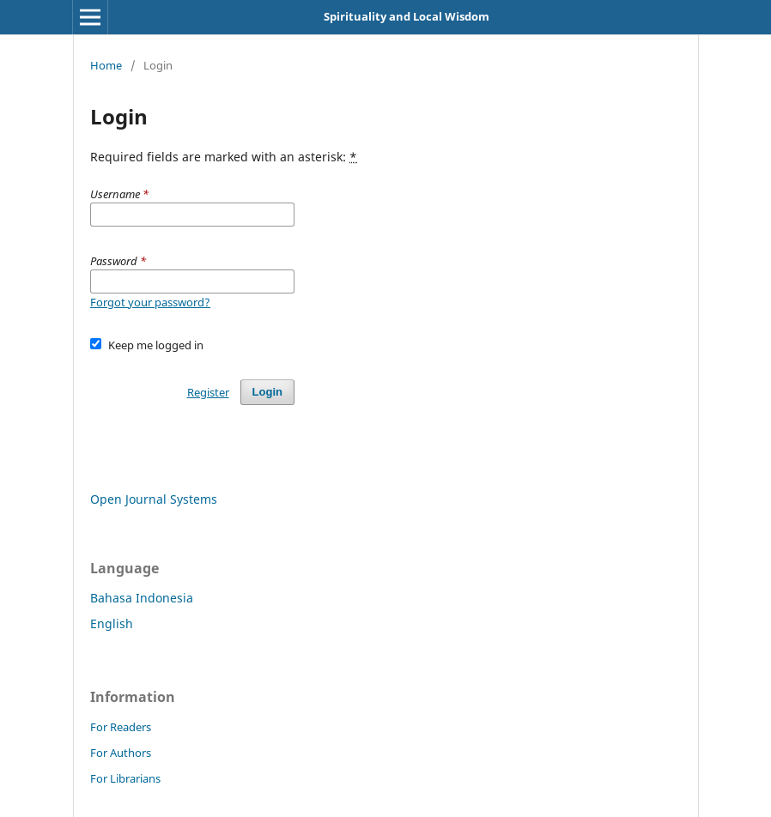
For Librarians (125, 778)
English (111, 623)
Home (106, 65)
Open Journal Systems (153, 499)
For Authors (120, 752)
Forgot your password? (150, 302)
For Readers (120, 727)
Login (267, 391)
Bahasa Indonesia (141, 598)
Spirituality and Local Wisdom (406, 16)
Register (208, 392)
